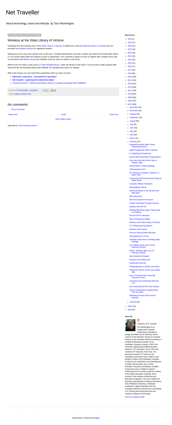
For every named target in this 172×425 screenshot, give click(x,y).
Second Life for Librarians (139, 215)
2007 (130, 104)
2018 (130, 66)
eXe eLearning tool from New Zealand (144, 286)
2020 (130, 60)
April (132, 135)
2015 (130, 77)
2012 (130, 87)
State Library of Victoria (52, 46)
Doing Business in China (139, 236)
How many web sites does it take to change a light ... (143, 161)
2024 (130, 46)
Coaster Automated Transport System (144, 203)
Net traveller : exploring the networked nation (33, 80)
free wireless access (24, 48)
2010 (130, 94)
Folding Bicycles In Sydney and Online (144, 267)
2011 (130, 90)
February (133, 142)
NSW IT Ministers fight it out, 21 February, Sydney (141, 252)
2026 (130, 39)
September (134, 117)
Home (63, 115)
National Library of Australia (94, 46)
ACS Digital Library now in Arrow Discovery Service (142, 246)
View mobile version (63, 119)
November (134, 111)
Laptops (17, 94)
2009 (130, 97)
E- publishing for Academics (140, 153)
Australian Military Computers (140, 184)
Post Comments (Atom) (27, 126)
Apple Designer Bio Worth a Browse (143, 150)
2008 (130, 101)
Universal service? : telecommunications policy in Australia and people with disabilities (49, 83)
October (133, 114)
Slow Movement (135, 196)
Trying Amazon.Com (137, 169)
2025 (130, 43)
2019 (130, 63)
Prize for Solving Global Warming (142, 233)
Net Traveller (22, 12)
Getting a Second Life (137, 207)
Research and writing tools (139, 260)
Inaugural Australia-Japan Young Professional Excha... (142, 145)
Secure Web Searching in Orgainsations (145, 157)
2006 (130, 306)
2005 (130, 310)
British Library (30, 59)
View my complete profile (135, 397)
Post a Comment (17, 109)
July (131, 124)
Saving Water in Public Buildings (142, 166)
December (134, 107)
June (132, 128)
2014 (130, 80)
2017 (130, 70)
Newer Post (12, 115)
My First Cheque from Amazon (141, 200)
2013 (130, 84)
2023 (130, 49)
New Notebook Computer (139, 256)
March (132, 138)
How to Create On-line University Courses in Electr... (142, 276)
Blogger (96, 418)
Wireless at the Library (138, 229)
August (133, 121)
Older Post (114, 115)
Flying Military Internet (138, 187)
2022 (130, 53)
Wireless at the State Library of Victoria (144, 222)
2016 (130, 73)
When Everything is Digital (139, 219)
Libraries (24, 94)
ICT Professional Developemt (140, 226)
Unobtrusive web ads (137, 263)
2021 (130, 56)
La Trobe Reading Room (49, 65)
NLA (29, 94)
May (132, 131)
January (133, 302)
